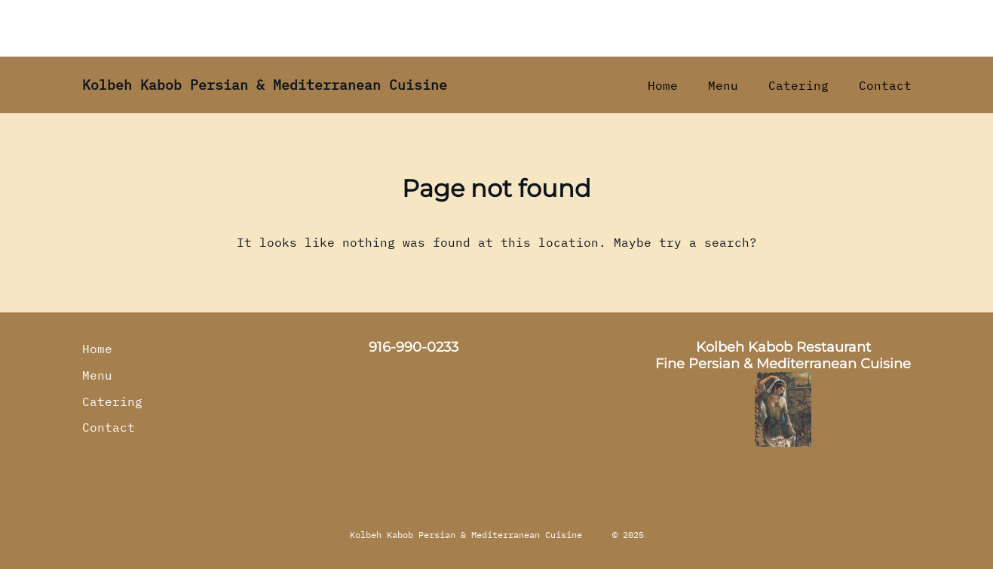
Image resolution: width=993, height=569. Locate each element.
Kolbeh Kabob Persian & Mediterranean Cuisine (264, 85)
